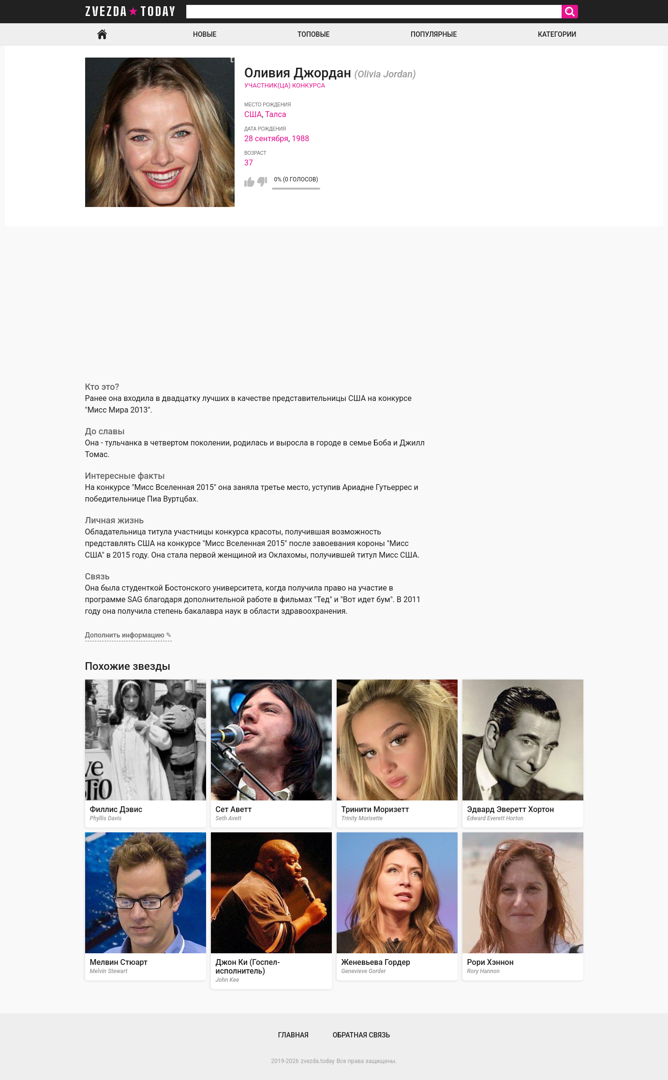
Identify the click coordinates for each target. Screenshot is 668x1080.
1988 (300, 138)
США (253, 114)
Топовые (313, 34)
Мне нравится (249, 182)
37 (248, 162)
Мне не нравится (262, 182)
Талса (275, 114)
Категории (557, 34)
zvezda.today (318, 1061)
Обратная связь (361, 1035)
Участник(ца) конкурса (284, 85)
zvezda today (130, 11)
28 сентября (266, 138)
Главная (102, 34)
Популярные (434, 34)
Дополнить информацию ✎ (128, 635)
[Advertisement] (334, 299)
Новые (204, 34)
